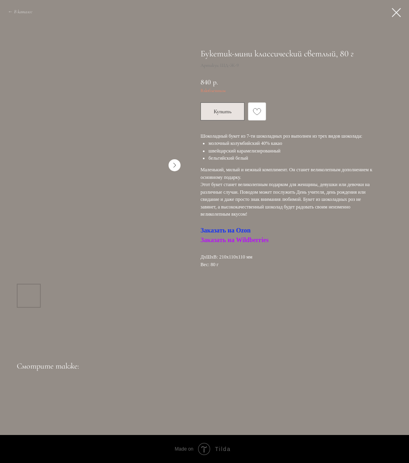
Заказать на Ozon (225, 230)
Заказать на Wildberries (234, 240)
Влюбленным (213, 90)
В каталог (23, 11)
